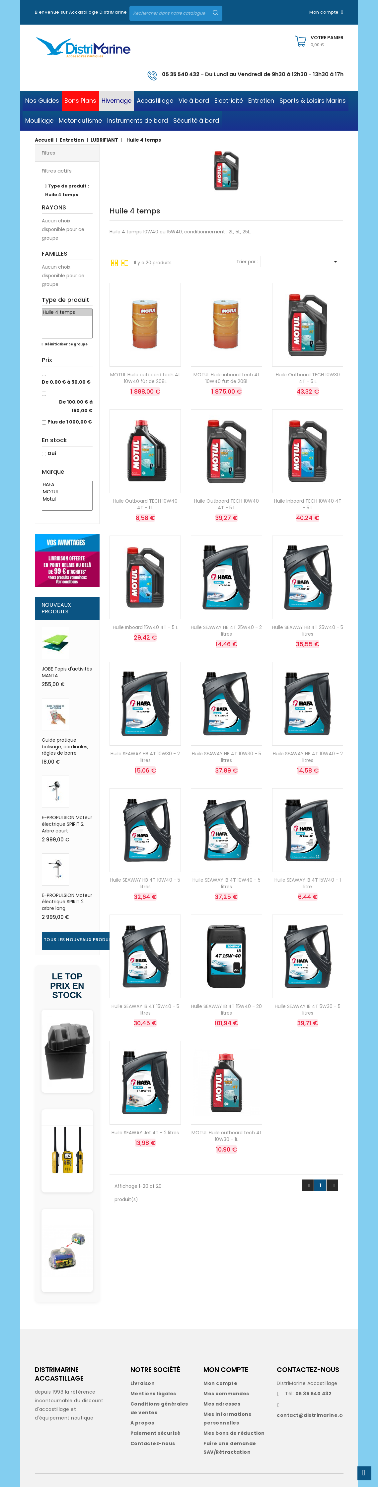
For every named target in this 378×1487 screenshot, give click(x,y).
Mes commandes (226, 1393)
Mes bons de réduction (234, 1433)
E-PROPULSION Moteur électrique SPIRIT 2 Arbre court (67, 824)
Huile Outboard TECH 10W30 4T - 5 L (308, 378)
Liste (124, 262)
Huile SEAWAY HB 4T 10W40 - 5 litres (145, 883)
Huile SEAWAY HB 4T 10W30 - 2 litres (145, 757)
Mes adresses (221, 1404)
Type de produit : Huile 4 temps (67, 190)
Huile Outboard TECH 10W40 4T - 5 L (226, 504)
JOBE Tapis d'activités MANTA (67, 672)
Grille (114, 262)
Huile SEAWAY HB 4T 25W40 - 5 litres (307, 630)
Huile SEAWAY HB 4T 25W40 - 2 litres (226, 630)
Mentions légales (153, 1393)
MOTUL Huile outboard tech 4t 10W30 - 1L (226, 1136)
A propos (142, 1423)
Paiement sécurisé (155, 1433)
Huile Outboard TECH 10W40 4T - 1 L (145, 504)
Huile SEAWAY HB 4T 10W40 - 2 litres (308, 757)
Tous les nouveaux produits (80, 939)
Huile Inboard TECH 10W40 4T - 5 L (307, 504)
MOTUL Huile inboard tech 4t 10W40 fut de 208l (226, 378)
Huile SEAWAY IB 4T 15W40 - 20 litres (226, 1009)
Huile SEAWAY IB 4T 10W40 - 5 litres (226, 883)
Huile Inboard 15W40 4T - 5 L (145, 627)
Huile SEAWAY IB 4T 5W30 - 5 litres (307, 1009)
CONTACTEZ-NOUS (308, 1369)
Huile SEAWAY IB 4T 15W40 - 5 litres (145, 1009)
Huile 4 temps (67, 312)
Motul (67, 499)
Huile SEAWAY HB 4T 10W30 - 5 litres (226, 757)
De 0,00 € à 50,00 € (66, 382)
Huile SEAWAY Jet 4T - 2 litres (145, 1132)
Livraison (142, 1383)
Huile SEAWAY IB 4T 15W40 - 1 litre (307, 883)
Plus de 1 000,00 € (69, 422)
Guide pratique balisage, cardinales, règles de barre (65, 747)
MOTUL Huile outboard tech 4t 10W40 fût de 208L (145, 378)
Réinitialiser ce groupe (66, 344)
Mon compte (220, 1383)
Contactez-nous (152, 1443)
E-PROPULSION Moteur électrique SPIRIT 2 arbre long (67, 902)
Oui (51, 453)
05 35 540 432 (180, 74)
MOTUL (67, 492)
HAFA (67, 484)
